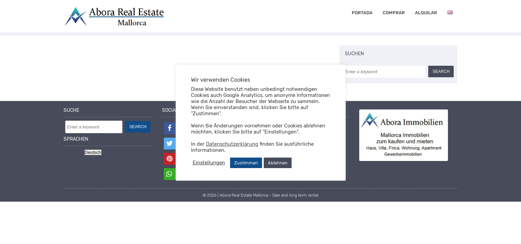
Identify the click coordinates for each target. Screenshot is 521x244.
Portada (362, 12)
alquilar (426, 12)
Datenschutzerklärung (232, 144)
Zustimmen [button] (246, 162)
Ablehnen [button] (278, 162)
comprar (394, 12)
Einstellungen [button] (209, 163)
